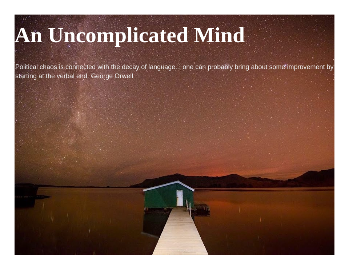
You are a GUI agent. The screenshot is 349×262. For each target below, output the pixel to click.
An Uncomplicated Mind (130, 35)
